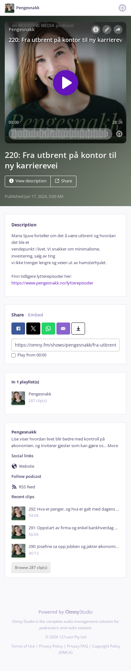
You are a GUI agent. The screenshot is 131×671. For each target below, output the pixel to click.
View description (28, 181)
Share (63, 181)
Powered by (65, 612)
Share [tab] (17, 315)
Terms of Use (23, 646)
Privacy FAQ (77, 646)
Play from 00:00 (28, 355)
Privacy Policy (51, 646)
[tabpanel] (65, 259)
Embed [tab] (35, 315)
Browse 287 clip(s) (31, 567)
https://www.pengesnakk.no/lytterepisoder (52, 283)
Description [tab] (23, 225)
